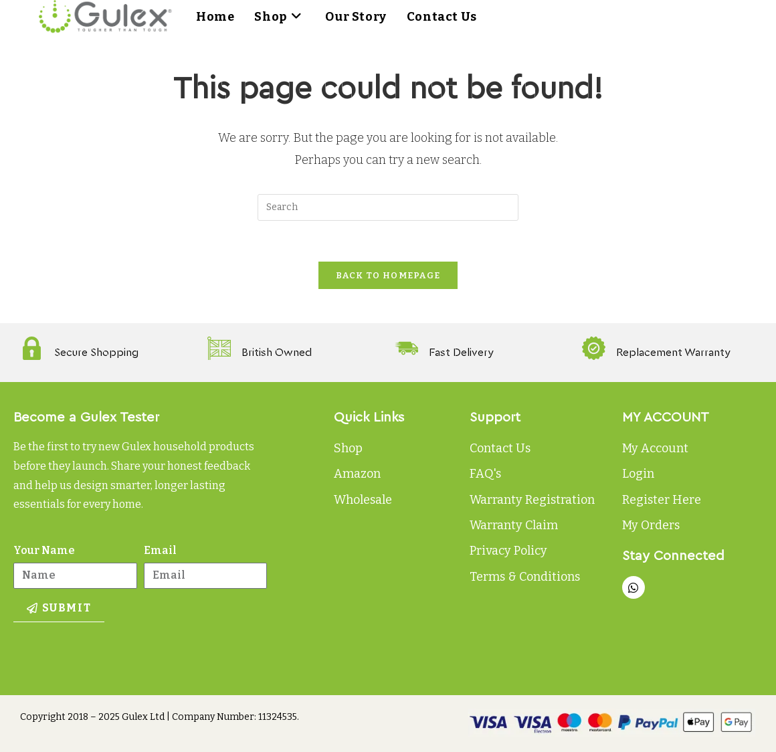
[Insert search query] (388, 207)
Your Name (44, 550)
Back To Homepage (388, 275)
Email (160, 550)
